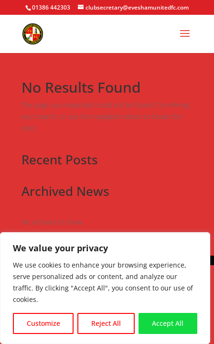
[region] (105, 288)
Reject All (106, 323)
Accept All (167, 323)
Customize (43, 323)
